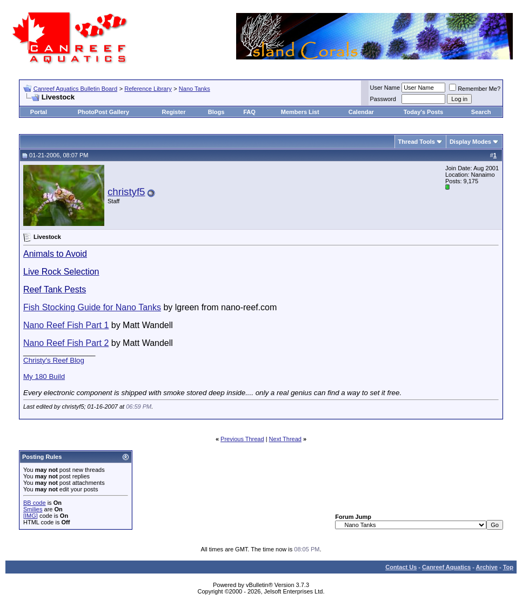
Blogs (216, 112)
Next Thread (285, 439)
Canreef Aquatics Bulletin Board (75, 88)
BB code (34, 502)
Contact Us (401, 567)
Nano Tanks (194, 88)
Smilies (32, 509)
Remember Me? (474, 88)
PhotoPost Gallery (103, 112)
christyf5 (126, 191)
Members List (300, 112)
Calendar (361, 112)
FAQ (249, 112)
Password (383, 99)
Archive (487, 567)
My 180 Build (44, 376)
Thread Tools (416, 141)
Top (508, 567)
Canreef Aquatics (446, 567)
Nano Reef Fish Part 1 (66, 325)
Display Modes (470, 141)
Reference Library (147, 88)
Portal (38, 112)
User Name (385, 87)
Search (481, 112)
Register (174, 112)
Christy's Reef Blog (53, 360)
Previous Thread (242, 439)
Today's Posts (423, 112)
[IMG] (30, 515)
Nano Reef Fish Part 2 (66, 343)
